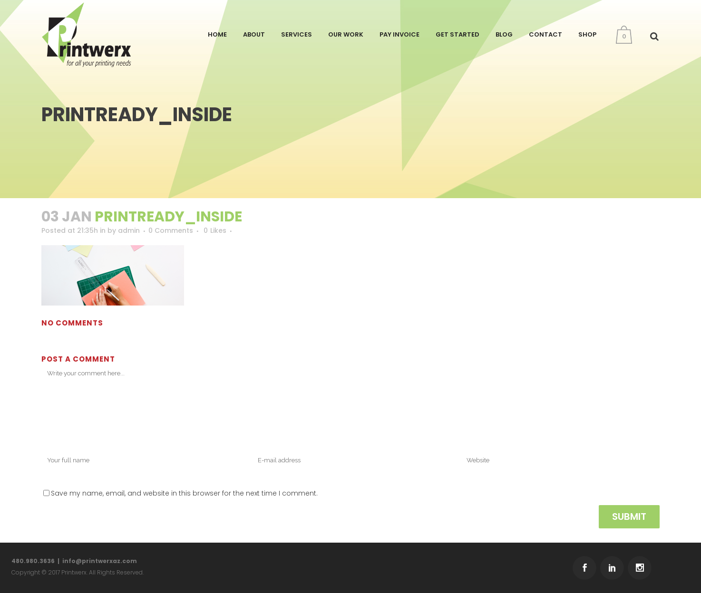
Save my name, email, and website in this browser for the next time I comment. (184, 493)
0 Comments (170, 230)
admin (129, 230)
